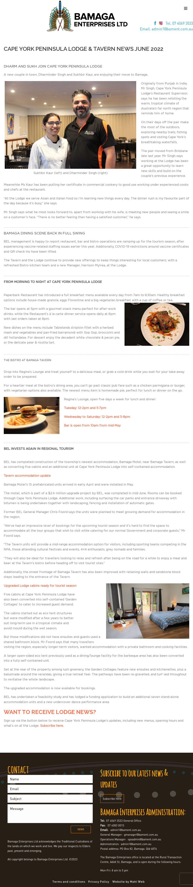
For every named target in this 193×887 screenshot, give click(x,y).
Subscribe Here (112, 798)
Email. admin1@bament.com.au (166, 28)
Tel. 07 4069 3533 (179, 23)
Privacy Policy (98, 881)
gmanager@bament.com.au (141, 834)
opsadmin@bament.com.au (144, 839)
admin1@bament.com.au (125, 830)
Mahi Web (137, 881)
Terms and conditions (68, 881)
